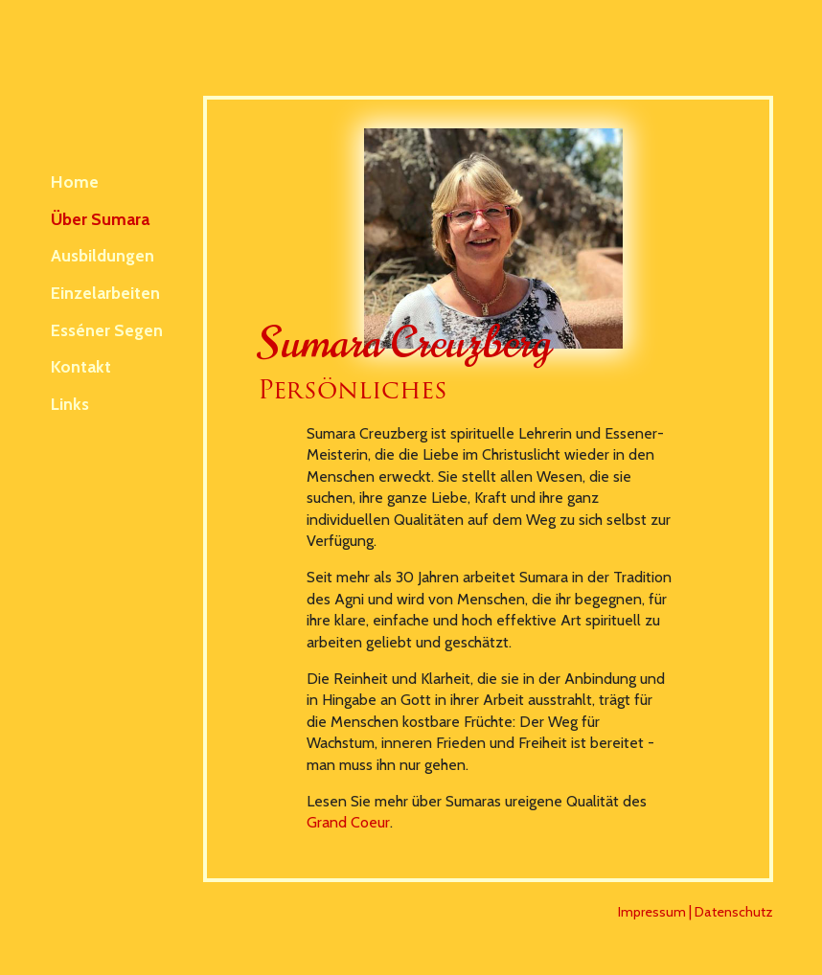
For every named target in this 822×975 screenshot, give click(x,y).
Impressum (652, 911)
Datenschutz (734, 911)
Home (75, 181)
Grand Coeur (348, 822)
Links (70, 404)
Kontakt (81, 366)
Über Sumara (100, 219)
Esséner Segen (107, 330)
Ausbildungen (102, 255)
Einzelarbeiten (105, 293)
